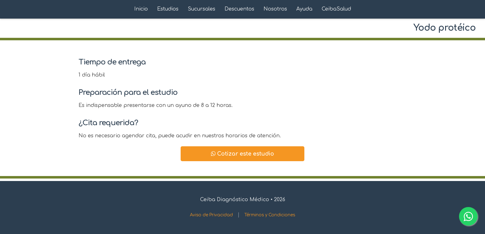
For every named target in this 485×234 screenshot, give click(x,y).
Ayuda (304, 9)
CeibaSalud (336, 9)
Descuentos (239, 9)
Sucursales (201, 9)
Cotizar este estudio (242, 154)
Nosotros (275, 9)
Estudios (167, 9)
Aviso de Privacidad (211, 215)
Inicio (141, 9)
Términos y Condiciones (269, 215)
